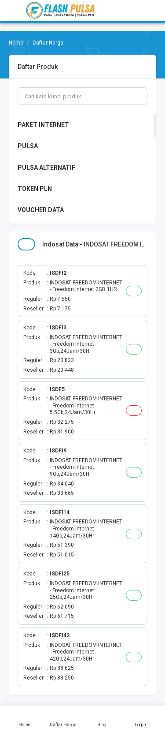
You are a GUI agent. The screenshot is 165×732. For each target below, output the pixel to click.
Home (24, 718)
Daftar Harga (63, 718)
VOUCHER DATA (41, 209)
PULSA (28, 145)
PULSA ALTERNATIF (46, 167)
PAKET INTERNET (43, 124)
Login (140, 718)
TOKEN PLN (35, 188)
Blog (102, 718)
